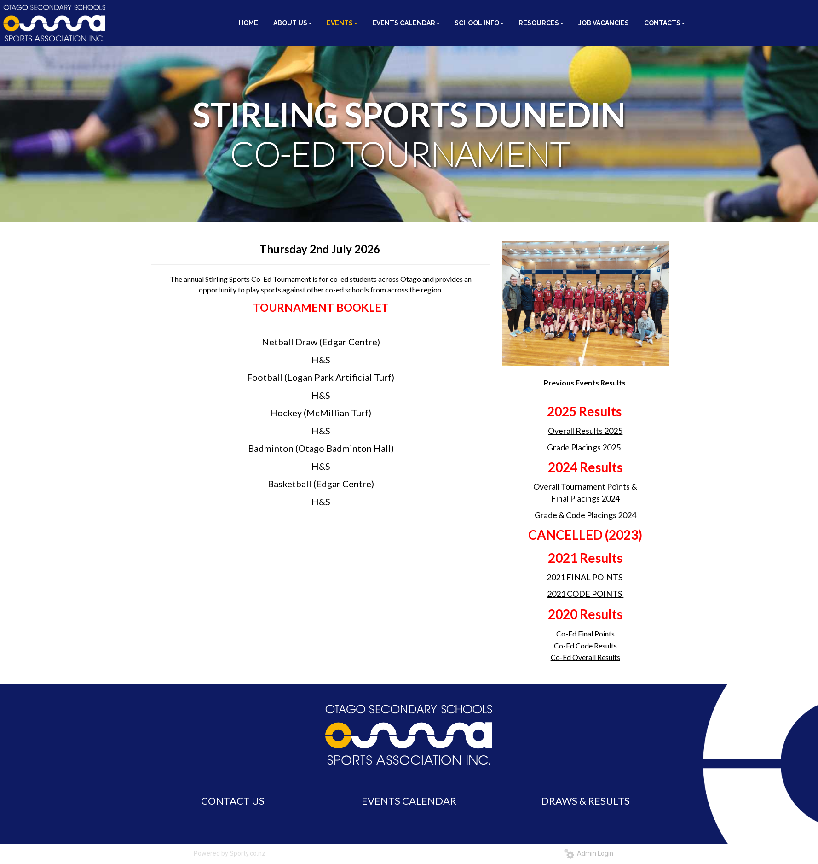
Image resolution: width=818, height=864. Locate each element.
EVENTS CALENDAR (409, 800)
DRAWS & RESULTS (585, 800)
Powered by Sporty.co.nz (229, 853)
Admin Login (588, 853)
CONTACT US (233, 800)
